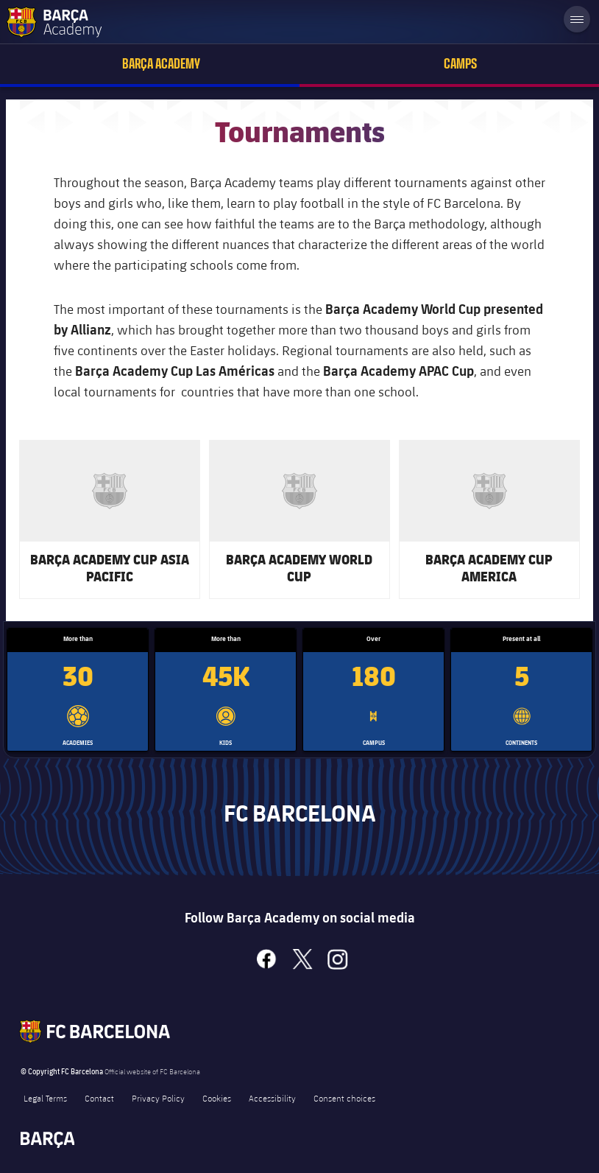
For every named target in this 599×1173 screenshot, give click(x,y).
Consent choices (344, 1098)
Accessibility (272, 1098)
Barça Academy (161, 63)
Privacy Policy (158, 1098)
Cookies (216, 1098)
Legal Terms (45, 1098)
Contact (99, 1098)
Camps (460, 63)
